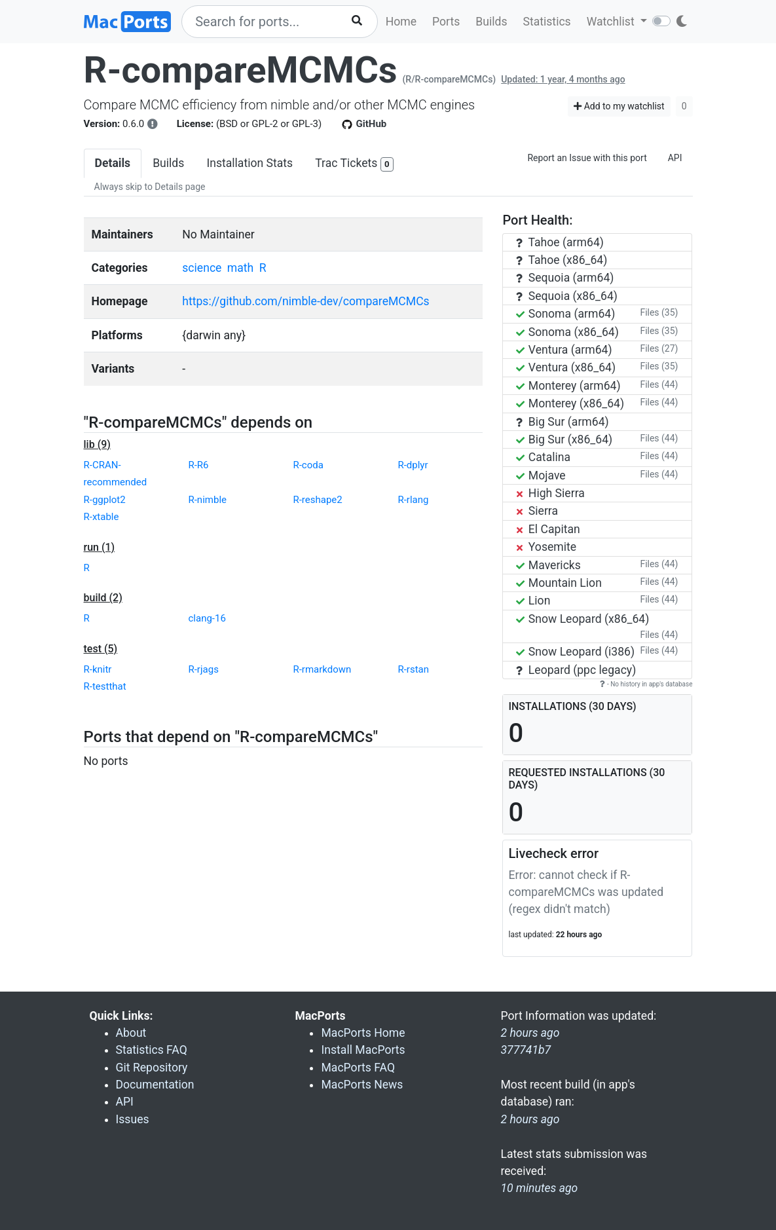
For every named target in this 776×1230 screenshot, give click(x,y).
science (201, 267)
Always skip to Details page (150, 186)
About (131, 1032)
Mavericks (548, 565)
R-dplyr (412, 465)
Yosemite (546, 546)
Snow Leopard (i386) (575, 651)
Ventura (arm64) (564, 349)
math (240, 267)
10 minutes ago (539, 1188)
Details (113, 163)
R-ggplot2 (105, 500)
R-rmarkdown (322, 669)
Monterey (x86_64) (570, 403)
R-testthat (105, 686)
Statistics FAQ (151, 1049)
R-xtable (101, 517)
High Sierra (550, 493)
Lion (533, 600)
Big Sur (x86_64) (564, 439)
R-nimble (207, 500)
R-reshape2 (317, 500)
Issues (132, 1119)
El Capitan (548, 529)
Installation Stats (249, 163)
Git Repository (152, 1067)
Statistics (546, 21)
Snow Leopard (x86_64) (582, 618)
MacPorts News (362, 1084)
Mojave (540, 475)
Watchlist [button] (612, 21)
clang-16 (206, 618)
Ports (446, 21)
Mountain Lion (558, 582)
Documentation (155, 1084)
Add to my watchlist (619, 106)
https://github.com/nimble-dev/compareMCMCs (305, 301)
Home (401, 21)
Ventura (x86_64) (566, 367)
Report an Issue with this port (586, 158)
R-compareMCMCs (240, 70)
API (675, 158)
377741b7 (525, 1049)
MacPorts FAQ (358, 1067)
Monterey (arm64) (568, 385)
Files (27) (659, 348)
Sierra (537, 510)
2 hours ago (529, 1119)
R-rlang (412, 500)
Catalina (543, 457)
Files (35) (659, 312)
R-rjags (203, 669)
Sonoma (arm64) (565, 313)
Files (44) (659, 384)
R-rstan (413, 669)
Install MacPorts (363, 1049)
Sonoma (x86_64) (567, 332)
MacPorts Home (363, 1032)
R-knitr (98, 669)
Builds (491, 21)
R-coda (308, 465)
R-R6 (198, 465)
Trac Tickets (354, 164)
